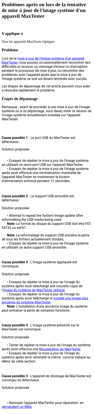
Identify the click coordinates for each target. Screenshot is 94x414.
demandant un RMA (17, 407)
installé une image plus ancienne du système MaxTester (45, 300)
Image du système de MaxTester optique (34, 290)
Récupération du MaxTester (59, 349)
